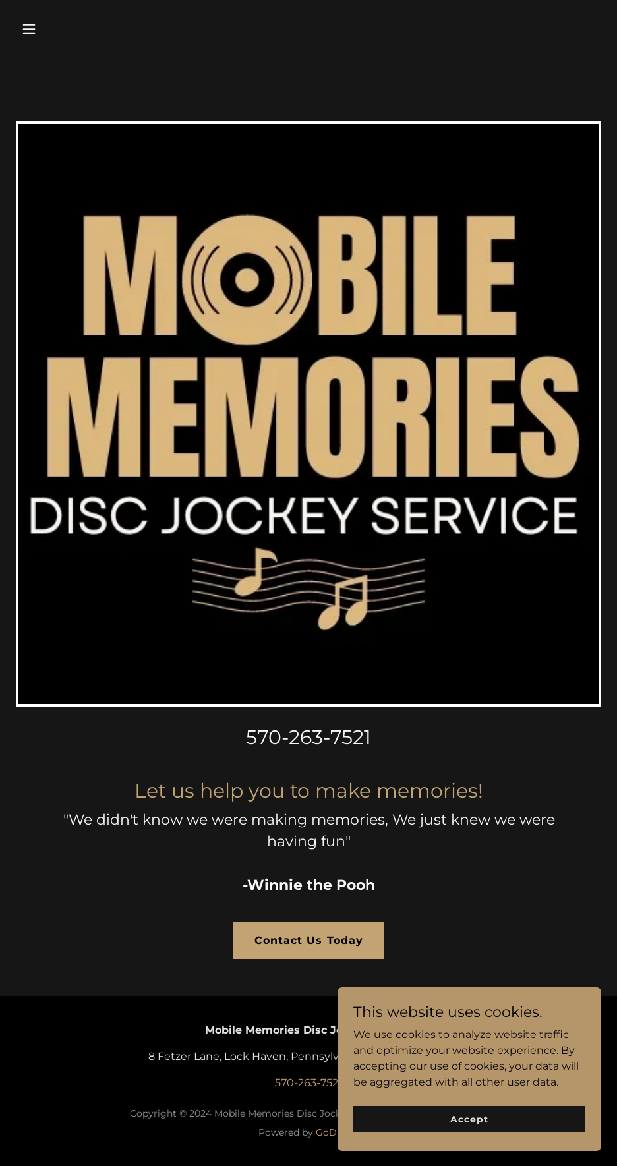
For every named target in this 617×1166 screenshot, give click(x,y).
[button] (83, 29)
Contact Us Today (308, 940)
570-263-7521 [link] (308, 737)
